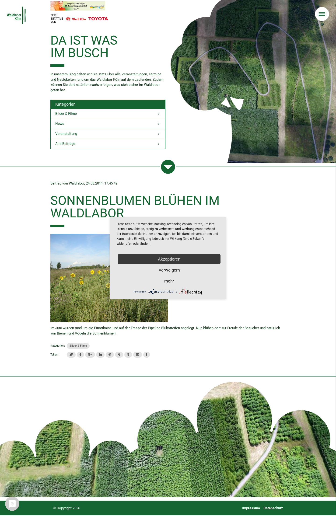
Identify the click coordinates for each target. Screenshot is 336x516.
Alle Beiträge (108, 144)
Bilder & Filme (108, 114)
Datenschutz (273, 509)
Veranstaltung (108, 134)
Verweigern (169, 270)
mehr (169, 281)
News (108, 124)
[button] (71, 355)
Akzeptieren (169, 259)
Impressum (251, 509)
